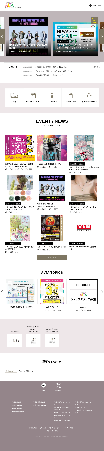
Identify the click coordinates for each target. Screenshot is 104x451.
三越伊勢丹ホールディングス (83, 403)
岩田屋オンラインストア (62, 412)
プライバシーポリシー (55, 428)
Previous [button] (3, 37)
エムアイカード (80, 407)
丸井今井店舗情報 (18, 411)
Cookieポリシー (70, 428)
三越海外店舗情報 (39, 402)
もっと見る (52, 257)
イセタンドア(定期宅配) (62, 420)
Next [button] (101, 37)
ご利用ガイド (33, 428)
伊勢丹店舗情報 (17, 405)
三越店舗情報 (16, 402)
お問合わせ (43, 428)
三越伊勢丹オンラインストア (62, 403)
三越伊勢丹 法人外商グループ (83, 411)
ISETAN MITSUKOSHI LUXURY (61, 408)
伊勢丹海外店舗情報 (39, 405)
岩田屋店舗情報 (17, 408)
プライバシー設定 (52, 431)
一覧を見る (96, 67)
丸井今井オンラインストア (62, 416)
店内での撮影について (27, 371)
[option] (28, 36)
